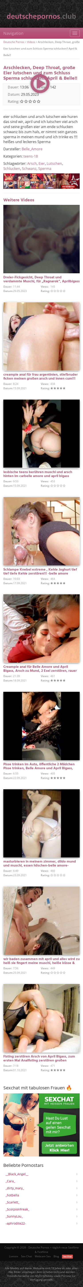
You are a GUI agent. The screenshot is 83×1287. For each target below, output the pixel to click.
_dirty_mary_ (15, 1188)
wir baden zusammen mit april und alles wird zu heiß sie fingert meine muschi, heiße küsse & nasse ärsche (41, 963)
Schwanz (29, 168)
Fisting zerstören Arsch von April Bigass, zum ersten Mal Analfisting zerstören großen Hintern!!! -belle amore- (39, 1060)
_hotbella (12, 1195)
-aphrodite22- (16, 1223)
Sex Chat (26, 1256)
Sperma (44, 168)
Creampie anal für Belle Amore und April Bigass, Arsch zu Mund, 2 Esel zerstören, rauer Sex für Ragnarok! (40, 671)
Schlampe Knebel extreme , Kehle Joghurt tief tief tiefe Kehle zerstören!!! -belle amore (40, 571)
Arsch (32, 163)
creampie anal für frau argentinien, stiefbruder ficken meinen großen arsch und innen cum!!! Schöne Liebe (40, 379)
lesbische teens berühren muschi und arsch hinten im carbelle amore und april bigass (37, 474)
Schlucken (11, 168)
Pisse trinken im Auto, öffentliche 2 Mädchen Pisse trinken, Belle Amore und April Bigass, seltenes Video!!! (39, 768)
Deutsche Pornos (13, 42)
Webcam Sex (43, 1256)
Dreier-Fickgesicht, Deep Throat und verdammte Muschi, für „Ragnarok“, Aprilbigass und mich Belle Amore (41, 281)
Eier (42, 163)
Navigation (13, 33)
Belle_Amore (32, 149)
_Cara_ (10, 1181)
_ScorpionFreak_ (17, 1209)
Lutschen (54, 163)
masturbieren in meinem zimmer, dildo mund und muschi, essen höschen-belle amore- (39, 863)
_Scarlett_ (12, 1202)
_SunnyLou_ (14, 1216)
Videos (31, 42)
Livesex (13, 1256)
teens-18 (30, 156)
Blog (56, 1256)
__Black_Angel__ (17, 1174)
